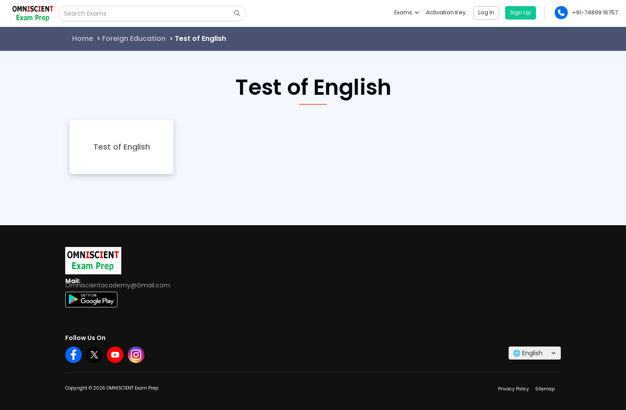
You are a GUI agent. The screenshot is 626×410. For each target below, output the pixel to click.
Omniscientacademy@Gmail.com (117, 285)
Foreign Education (134, 38)
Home (82, 38)
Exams (406, 12)
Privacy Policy (513, 389)
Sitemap (545, 389)
